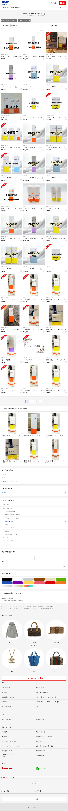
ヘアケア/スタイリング (34, 541)
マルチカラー (33, 586)
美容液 (35, 524)
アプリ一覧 (38, 791)
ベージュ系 (55, 579)
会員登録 (62, 3)
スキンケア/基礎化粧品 (34, 511)
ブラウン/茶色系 (44, 579)
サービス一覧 (5, 791)
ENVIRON (34, 493)
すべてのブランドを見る (34, 678)
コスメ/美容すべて (34, 508)
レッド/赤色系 (55, 583)
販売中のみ (5, 26)
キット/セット (34, 537)
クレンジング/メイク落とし (35, 518)
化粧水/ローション (24, 20)
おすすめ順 (15, 26)
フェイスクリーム (35, 528)
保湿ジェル (35, 531)
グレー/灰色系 (33, 579)
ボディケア (34, 544)
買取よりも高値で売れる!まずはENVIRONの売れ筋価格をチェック (34, 599)
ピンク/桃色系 (44, 583)
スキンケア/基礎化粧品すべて (35, 514)
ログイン (54, 3)
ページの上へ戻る (34, 799)
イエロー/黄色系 (33, 583)
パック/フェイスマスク (35, 534)
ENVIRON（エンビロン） (9, 20)
